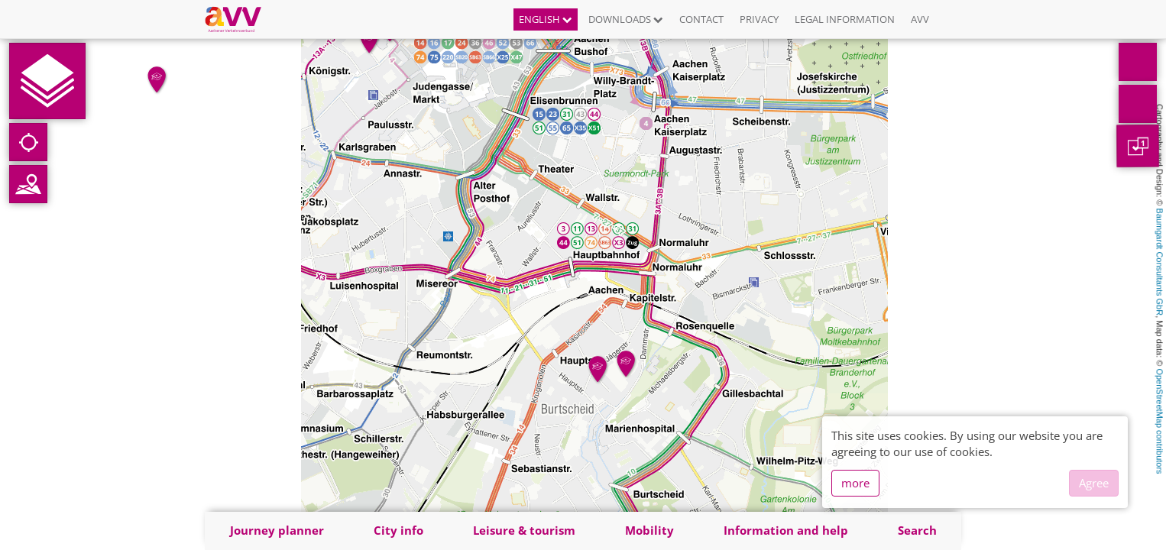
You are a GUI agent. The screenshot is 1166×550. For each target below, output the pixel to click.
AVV (920, 19)
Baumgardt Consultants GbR (1159, 262)
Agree (1094, 482)
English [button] (545, 19)
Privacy (759, 19)
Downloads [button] (625, 19)
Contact (701, 19)
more (855, 482)
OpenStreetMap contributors (1159, 421)
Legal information (845, 19)
